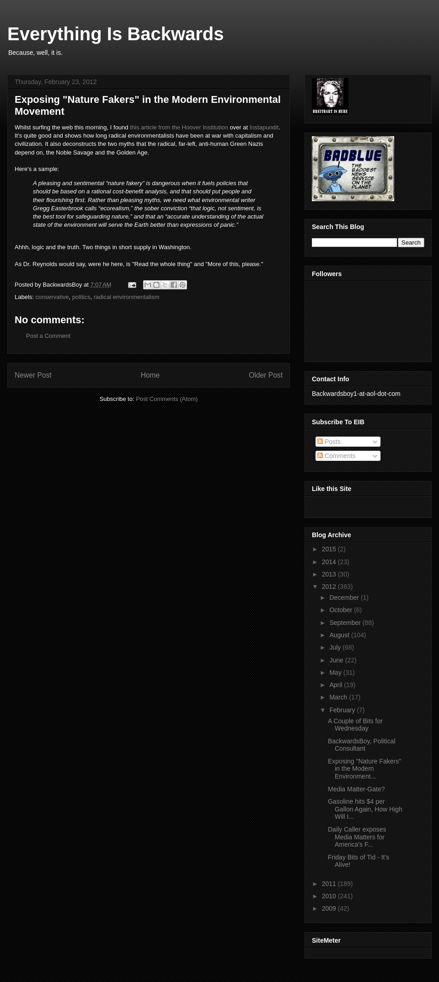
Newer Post (33, 375)
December (344, 597)
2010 (330, 896)
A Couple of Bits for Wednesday (355, 724)
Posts (329, 441)
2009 (330, 908)
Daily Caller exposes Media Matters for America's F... (357, 837)
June (337, 660)
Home (150, 375)
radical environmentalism (127, 297)
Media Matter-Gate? (356, 789)
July (336, 647)
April (336, 684)
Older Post (266, 375)
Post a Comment (48, 335)
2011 (330, 883)
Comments (336, 455)
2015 (330, 549)
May (336, 672)
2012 (330, 586)
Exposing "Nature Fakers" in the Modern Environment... (364, 769)
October (341, 610)
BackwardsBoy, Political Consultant (362, 745)
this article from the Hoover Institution (179, 127)
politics (81, 297)
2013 (330, 574)
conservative (52, 297)
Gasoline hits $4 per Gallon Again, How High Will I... (365, 809)
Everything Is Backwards (115, 34)
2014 (330, 562)
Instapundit (264, 127)
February (343, 710)
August (340, 635)
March (339, 697)
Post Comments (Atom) (167, 398)
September (345, 622)
